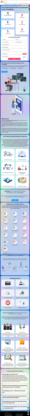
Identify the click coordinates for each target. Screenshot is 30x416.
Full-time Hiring (5, 68)
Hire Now (4, 71)
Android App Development (8, 415)
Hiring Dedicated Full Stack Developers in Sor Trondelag (18, 313)
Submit (14, 58)
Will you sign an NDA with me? (10, 374)
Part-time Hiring (13, 68)
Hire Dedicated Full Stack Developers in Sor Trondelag (16, 191)
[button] (28, 414)
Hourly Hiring (20, 68)
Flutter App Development (19, 415)
